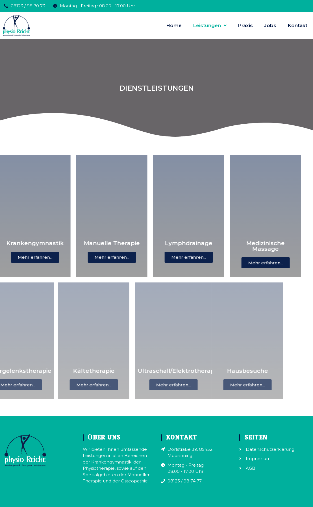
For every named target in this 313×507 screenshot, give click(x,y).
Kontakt (297, 25)
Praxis (245, 25)
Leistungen (210, 25)
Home (174, 25)
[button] (26, 257)
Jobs (270, 25)
